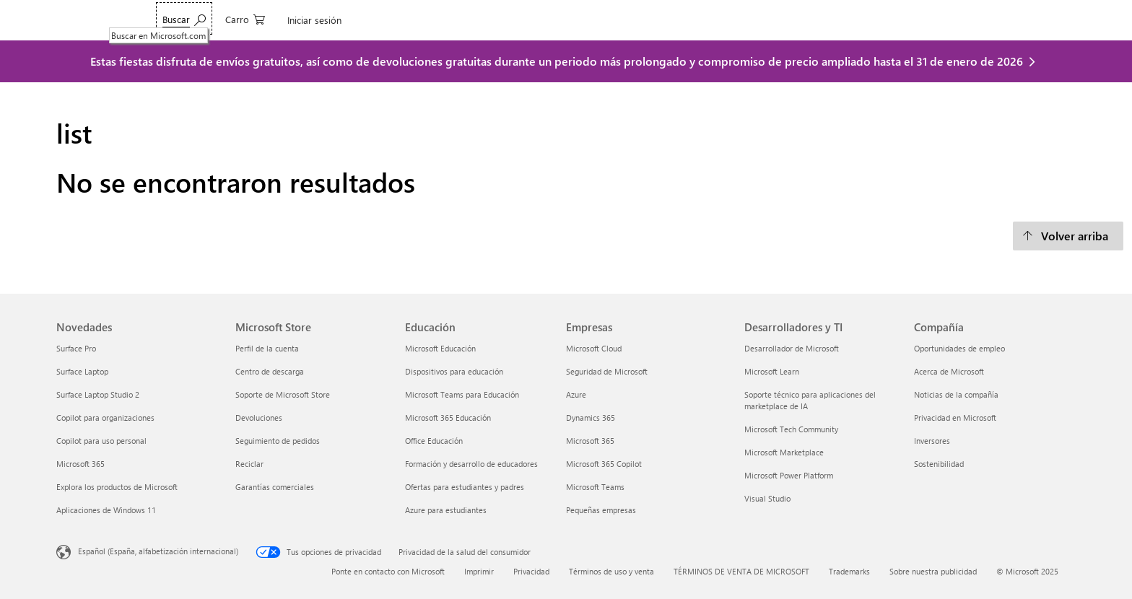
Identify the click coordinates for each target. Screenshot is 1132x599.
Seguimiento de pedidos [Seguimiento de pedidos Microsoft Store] (277, 440)
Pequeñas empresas (555, 20)
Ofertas (481, 20)
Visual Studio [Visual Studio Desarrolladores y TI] (767, 498)
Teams (251, 20)
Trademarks (849, 571)
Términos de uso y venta (611, 571)
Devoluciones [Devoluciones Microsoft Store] (258, 417)
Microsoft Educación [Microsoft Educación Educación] (440, 348)
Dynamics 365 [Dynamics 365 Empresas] (590, 417)
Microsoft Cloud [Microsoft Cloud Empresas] (594, 348)
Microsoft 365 (192, 20)
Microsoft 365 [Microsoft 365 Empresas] (590, 440)
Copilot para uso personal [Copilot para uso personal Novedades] (101, 440)
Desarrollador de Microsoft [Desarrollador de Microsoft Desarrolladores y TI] (791, 348)
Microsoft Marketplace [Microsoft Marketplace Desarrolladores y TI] (784, 452)
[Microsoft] (105, 20)
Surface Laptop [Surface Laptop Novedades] (82, 371)
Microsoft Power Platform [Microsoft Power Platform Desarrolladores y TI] (788, 475)
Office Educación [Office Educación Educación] (434, 440)
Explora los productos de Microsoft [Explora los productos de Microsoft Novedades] (117, 486)
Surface (396, 20)
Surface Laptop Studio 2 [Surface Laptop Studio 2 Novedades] (97, 394)
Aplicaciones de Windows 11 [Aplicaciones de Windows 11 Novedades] (106, 509)
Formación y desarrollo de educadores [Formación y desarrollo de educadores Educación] (471, 463)
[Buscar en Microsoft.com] (915, 18)
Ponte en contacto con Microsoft (388, 571)
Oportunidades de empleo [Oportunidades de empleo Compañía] (959, 348)
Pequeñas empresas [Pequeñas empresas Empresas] (601, 509)
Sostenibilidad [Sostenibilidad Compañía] (939, 463)
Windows (346, 20)
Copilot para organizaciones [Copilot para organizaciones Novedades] (105, 417)
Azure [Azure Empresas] (576, 394)
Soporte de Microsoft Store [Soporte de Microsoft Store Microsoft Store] (282, 394)
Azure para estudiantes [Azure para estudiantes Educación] (446, 509)
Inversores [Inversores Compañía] (932, 440)
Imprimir (479, 571)
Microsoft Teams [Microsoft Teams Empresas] (595, 486)
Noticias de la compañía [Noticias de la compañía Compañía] (956, 394)
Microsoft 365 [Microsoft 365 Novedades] (80, 463)
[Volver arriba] (1068, 236)
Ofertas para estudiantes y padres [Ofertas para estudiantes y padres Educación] (464, 486)
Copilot (296, 20)
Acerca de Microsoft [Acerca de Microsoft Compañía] (949, 371)
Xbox (439, 20)
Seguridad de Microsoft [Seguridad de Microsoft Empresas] (607, 371)
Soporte (630, 20)
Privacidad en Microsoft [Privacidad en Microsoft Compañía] (955, 417)
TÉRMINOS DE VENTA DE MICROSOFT (741, 571)
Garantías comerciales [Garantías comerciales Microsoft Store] (274, 486)
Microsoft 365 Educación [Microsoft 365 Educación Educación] (448, 417)
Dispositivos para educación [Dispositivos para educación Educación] (454, 371)
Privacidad (531, 571)
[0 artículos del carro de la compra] (976, 18)
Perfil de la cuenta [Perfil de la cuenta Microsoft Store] (267, 348)
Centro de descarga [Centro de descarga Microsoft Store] (269, 371)
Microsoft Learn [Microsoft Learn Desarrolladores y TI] (771, 371)
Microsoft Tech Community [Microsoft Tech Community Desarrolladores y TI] (791, 429)
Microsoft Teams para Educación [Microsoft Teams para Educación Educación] (462, 394)
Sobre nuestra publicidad (933, 571)
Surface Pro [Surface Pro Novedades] (76, 348)
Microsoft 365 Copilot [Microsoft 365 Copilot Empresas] (604, 463)
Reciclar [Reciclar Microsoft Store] (249, 463)
